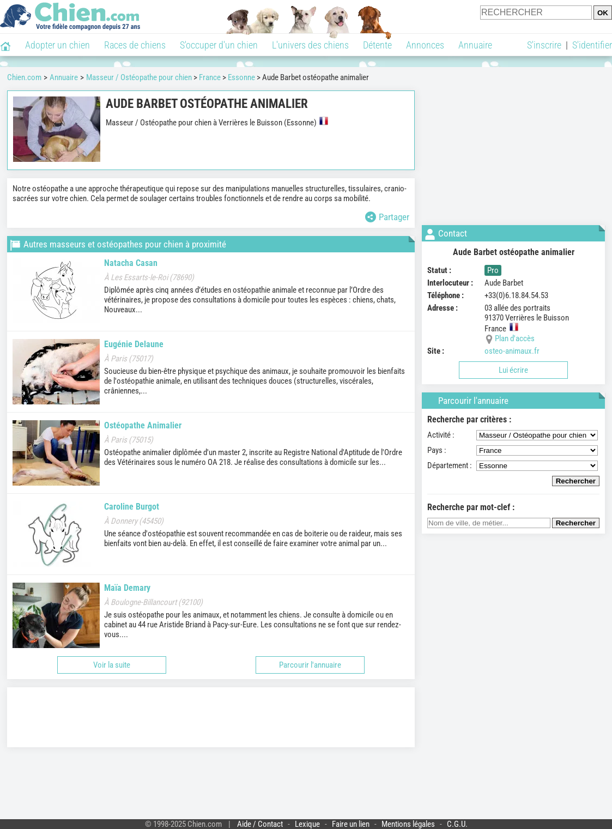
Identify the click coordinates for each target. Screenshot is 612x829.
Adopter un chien (57, 45)
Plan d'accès (515, 338)
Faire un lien (350, 824)
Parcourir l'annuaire (310, 665)
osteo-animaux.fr (512, 351)
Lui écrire (513, 370)
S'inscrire (544, 45)
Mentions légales (408, 824)
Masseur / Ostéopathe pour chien (139, 77)
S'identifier (592, 45)
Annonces (425, 45)
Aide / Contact (260, 824)
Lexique (307, 824)
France (210, 77)
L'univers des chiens (310, 45)
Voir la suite (111, 665)
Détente (377, 45)
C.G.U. (457, 824)
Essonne (241, 77)
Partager (387, 216)
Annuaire (475, 45)
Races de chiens (135, 45)
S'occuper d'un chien (219, 45)
